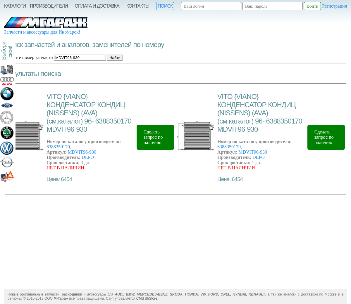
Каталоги (15, 6)
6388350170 (58, 146)
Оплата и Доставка (97, 6)
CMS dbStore (146, 298)
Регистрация (334, 6)
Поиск (165, 6)
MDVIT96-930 (82, 152)
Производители (49, 6)
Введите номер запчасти (29, 57)
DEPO (88, 157)
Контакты (137, 6)
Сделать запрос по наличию (153, 137)
